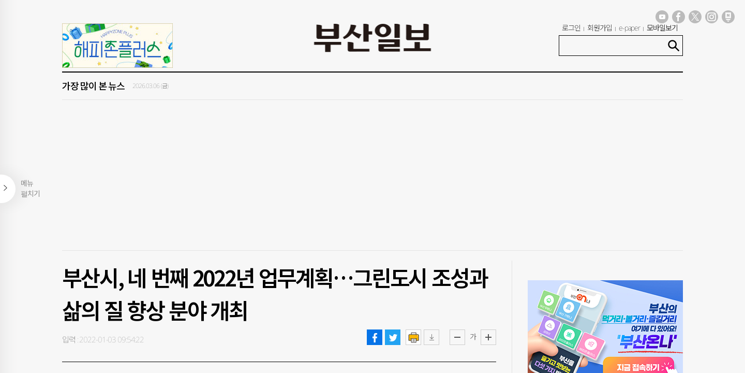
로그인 (571, 28)
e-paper (629, 28)
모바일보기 (662, 28)
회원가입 (599, 28)
